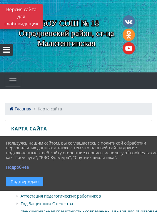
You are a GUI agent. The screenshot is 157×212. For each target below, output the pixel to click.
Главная (20, 109)
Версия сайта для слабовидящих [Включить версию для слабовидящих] (21, 16)
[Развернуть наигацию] (13, 81)
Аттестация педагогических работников (61, 196)
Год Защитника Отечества (47, 203)
